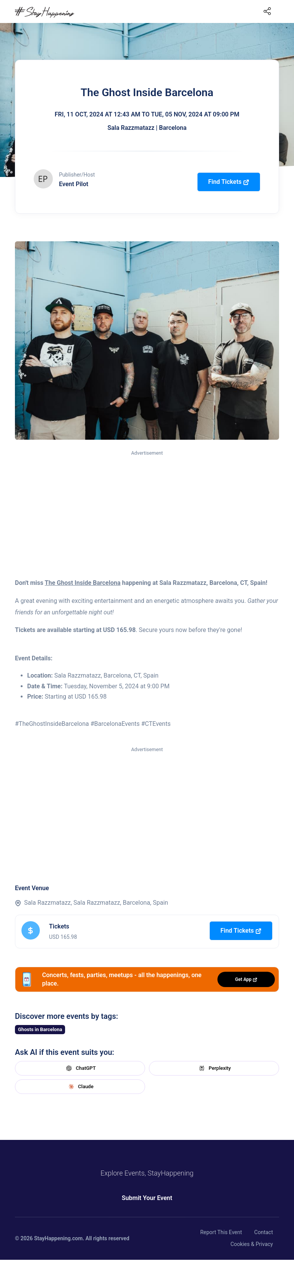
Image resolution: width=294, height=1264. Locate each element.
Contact (263, 1232)
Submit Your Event (147, 1198)
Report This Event (221, 1232)
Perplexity (214, 1068)
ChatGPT (80, 1068)
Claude (80, 1086)
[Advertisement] (147, 514)
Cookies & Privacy (251, 1244)
